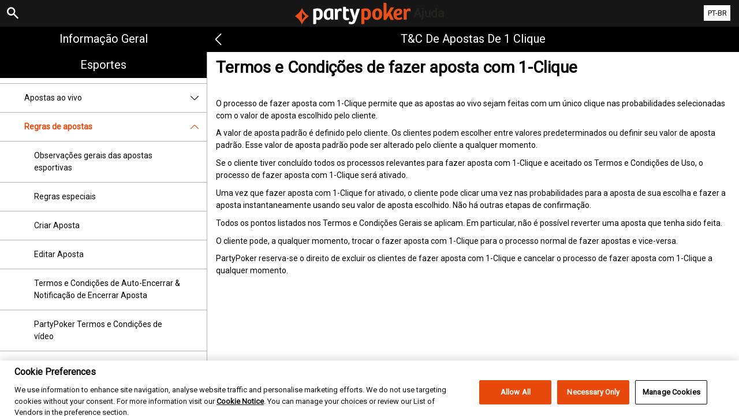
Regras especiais (65, 196)
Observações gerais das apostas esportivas (93, 161)
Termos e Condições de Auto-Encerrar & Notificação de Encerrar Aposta (107, 289)
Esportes (103, 65)
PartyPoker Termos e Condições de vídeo (98, 330)
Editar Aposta (59, 254)
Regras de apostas (115, 127)
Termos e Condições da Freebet (92, 365)
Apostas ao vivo (115, 98)
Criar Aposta (57, 225)
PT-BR (717, 13)
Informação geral (103, 39)
